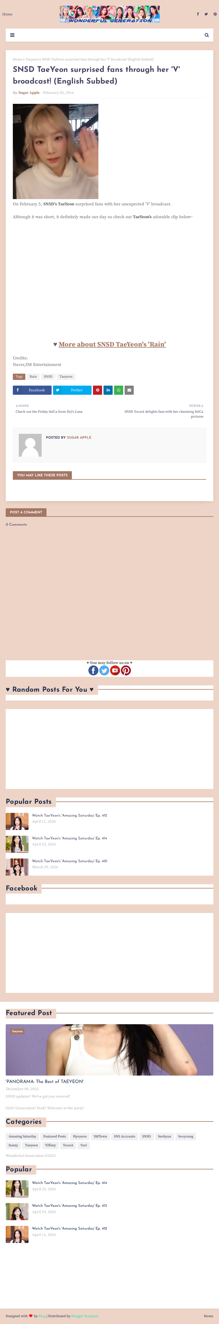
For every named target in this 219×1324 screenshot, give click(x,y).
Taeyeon (32, 59)
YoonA (68, 1145)
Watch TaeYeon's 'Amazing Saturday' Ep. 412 (69, 815)
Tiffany (50, 1145)
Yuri (83, 1145)
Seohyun (164, 1136)
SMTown (100, 1136)
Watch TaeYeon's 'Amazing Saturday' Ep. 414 (69, 838)
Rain (33, 376)
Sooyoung (185, 1136)
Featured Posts (54, 1136)
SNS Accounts (124, 1136)
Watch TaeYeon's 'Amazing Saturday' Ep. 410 (69, 861)
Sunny (13, 1145)
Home (17, 59)
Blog (42, 1316)
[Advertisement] (109, 749)
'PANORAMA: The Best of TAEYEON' (45, 1082)
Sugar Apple (29, 92)
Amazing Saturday (22, 1136)
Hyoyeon (80, 1136)
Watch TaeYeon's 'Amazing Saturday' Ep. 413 (69, 1206)
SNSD (48, 376)
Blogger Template (84, 1316)
